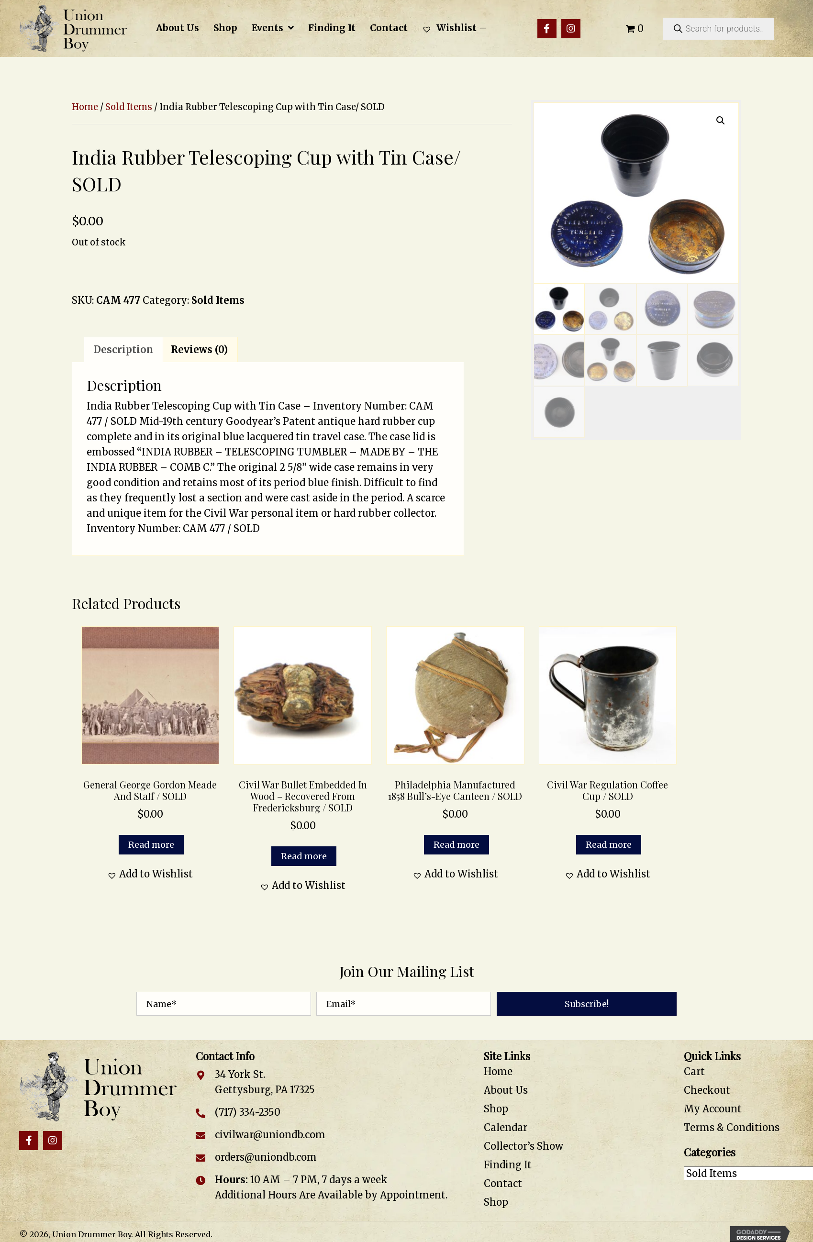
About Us (506, 1090)
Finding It (508, 1165)
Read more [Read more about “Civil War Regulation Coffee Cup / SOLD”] (609, 844)
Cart (694, 1071)
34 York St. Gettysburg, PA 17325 (265, 1082)
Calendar (505, 1127)
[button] (547, 28)
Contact (503, 1183)
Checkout (707, 1090)
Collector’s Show (523, 1146)
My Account (713, 1109)
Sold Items (128, 106)
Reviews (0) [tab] (199, 349)
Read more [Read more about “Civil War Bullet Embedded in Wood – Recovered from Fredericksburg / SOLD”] (304, 856)
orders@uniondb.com (266, 1157)
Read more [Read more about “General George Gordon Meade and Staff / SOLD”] (151, 844)
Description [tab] (123, 349)
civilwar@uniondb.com (270, 1135)
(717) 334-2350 (247, 1112)
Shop (496, 1109)
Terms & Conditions (732, 1127)
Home (85, 106)
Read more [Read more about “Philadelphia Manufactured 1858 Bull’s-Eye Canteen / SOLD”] (456, 844)
